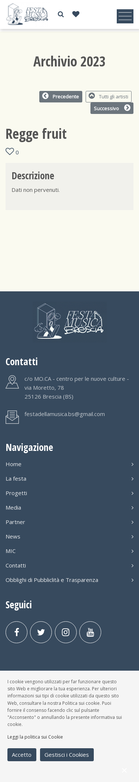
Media (69, 507)
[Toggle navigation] (125, 16)
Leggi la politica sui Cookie (35, 737)
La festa (69, 478)
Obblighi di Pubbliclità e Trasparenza (69, 579)
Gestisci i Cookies (66, 754)
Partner (69, 522)
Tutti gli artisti (108, 96)
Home (69, 464)
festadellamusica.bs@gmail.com (64, 414)
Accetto (22, 754)
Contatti (69, 565)
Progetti (69, 493)
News (69, 536)
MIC (69, 550)
